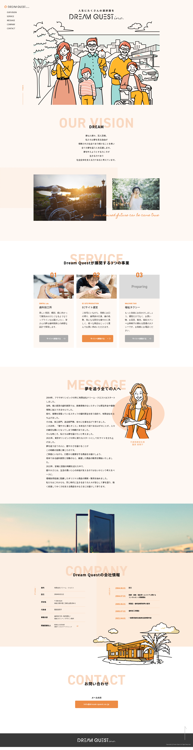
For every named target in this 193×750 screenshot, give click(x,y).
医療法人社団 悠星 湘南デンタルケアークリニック (66, 626)
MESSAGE (11, 20)
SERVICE (10, 16)
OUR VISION (12, 12)
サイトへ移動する (98, 338)
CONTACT (11, 28)
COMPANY (11, 24)
